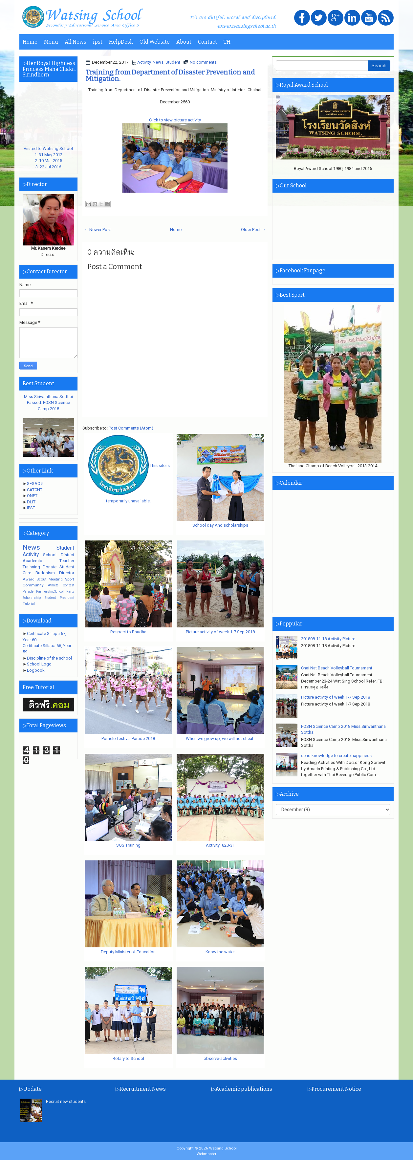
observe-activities (220, 1058)
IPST (31, 507)
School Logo (39, 664)
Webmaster (206, 1153)
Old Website (155, 42)
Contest (68, 585)
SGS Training (128, 845)
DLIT (31, 501)
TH (227, 42)
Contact (207, 42)
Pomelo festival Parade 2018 (128, 738)
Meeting (56, 579)
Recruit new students (66, 1101)
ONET (32, 495)
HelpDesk (121, 42)
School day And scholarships (220, 525)
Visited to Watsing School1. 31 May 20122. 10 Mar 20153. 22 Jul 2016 (48, 154)
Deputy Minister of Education (128, 951)
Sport (69, 579)
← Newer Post (97, 229)
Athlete (53, 585)
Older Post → (253, 229)
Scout (41, 579)
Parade (28, 591)
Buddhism (45, 572)
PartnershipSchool (50, 591)
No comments (203, 62)
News (158, 62)
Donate (49, 566)
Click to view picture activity (175, 119)
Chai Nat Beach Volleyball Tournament (336, 667)
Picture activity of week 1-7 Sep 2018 (220, 631)
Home (30, 42)
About (183, 42)
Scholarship (32, 598)
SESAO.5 (35, 483)
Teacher (66, 560)
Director (66, 572)
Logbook (36, 670)
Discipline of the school (49, 658)
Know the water (220, 951)
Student (172, 62)
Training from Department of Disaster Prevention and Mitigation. (170, 75)
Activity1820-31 (220, 845)
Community (33, 585)
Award (28, 579)
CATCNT (34, 489)
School (49, 554)
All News (75, 42)
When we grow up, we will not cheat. (220, 738)
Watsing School (223, 1148)
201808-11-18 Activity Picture (328, 638)
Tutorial (29, 603)
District (67, 554)
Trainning (31, 566)
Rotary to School (128, 1058)
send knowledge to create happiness (336, 755)
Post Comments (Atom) (131, 428)
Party (70, 591)
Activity (144, 62)
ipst (97, 42)
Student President (59, 598)
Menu (51, 42)
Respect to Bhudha (128, 631)
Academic (32, 560)
